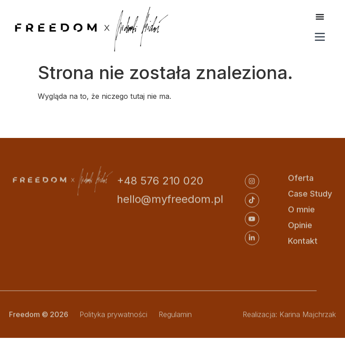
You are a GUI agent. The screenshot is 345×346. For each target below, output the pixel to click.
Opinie (300, 226)
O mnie (301, 210)
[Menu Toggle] (319, 16)
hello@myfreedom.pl (170, 199)
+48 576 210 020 (160, 181)
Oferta (301, 178)
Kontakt (303, 241)
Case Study (310, 194)
